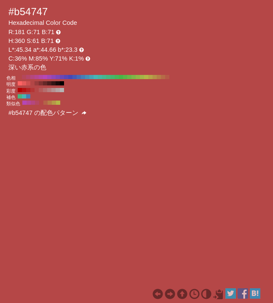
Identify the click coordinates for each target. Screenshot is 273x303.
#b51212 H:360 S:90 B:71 (24, 90)
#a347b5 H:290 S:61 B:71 (49, 77)
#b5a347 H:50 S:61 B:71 (150, 77)
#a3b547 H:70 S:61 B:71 (142, 77)
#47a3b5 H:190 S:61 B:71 (91, 77)
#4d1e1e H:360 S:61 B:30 (49, 83)
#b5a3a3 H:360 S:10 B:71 (58, 90)
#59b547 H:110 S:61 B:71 (125, 77)
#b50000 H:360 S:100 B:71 (20, 90)
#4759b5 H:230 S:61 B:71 (74, 77)
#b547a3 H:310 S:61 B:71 (41, 77)
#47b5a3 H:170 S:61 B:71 (100, 77)
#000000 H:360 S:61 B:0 (62, 83)
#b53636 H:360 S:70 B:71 (32, 90)
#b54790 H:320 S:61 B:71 (37, 77)
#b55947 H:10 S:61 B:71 (167, 77)
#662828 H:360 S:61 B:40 (45, 83)
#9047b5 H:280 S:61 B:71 (53, 77)
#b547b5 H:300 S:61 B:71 (45, 77)
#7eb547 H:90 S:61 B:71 (133, 77)
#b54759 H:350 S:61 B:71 (24, 77)
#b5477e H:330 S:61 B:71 (32, 77)
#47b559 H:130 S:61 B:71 (117, 77)
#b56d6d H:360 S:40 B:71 (45, 90)
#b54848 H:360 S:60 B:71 (37, 90)
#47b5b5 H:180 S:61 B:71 (96, 77)
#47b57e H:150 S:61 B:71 (108, 77)
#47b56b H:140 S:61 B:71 (112, 77)
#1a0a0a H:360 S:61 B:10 (58, 83)
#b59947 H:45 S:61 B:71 (54, 103)
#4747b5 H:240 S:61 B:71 (70, 77)
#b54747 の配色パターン (47, 112)
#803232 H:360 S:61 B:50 (41, 83)
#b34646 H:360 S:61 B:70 (32, 83)
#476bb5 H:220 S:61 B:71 (79, 77)
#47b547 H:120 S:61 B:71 (121, 77)
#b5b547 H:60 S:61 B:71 (146, 77)
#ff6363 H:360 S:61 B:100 (20, 83)
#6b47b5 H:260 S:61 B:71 (62, 77)
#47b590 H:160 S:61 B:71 (104, 77)
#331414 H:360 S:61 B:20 (53, 83)
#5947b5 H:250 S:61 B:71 (66, 77)
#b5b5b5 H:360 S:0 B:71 (62, 90)
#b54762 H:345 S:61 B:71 (37, 103)
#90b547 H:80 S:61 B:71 (138, 77)
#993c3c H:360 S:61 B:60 (37, 83)
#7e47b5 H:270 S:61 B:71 (58, 77)
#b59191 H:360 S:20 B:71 (53, 90)
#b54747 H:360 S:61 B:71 (20, 77)
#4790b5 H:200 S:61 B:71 (87, 77)
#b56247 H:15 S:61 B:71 (45, 103)
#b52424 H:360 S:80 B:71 (28, 90)
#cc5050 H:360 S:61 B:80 (28, 83)
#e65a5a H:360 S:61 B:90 (24, 83)
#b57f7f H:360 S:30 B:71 (49, 90)
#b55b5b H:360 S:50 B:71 (41, 90)
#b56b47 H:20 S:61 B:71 (163, 77)
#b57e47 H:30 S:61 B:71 (159, 77)
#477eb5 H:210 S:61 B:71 (83, 77)
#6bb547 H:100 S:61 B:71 (129, 77)
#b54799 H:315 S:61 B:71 (29, 103)
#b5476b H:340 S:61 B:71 (28, 77)
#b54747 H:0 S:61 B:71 (171, 77)
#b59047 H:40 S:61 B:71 (155, 77)
